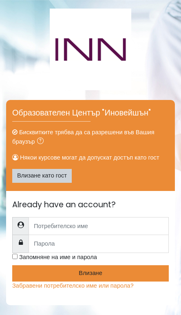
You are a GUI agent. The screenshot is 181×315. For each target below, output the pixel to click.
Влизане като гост (42, 175)
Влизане (90, 273)
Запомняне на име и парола (58, 257)
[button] (42, 142)
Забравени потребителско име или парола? (73, 286)
